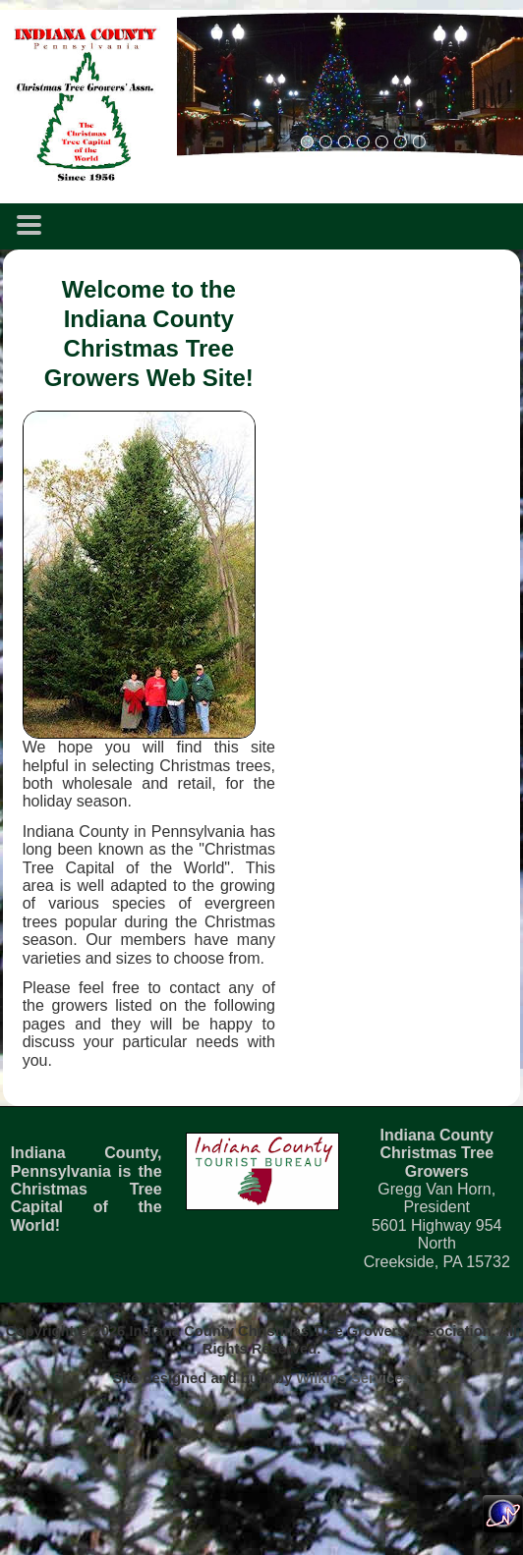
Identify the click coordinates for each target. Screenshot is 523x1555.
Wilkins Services (353, 1378)
